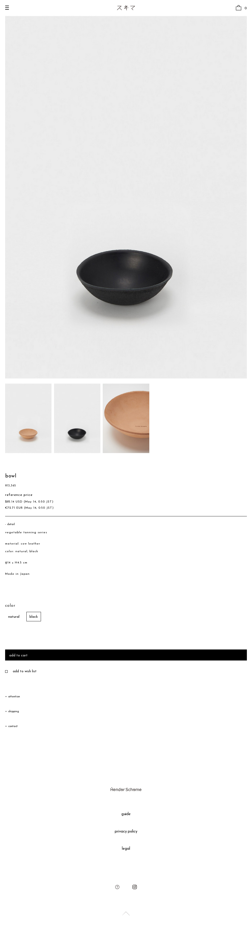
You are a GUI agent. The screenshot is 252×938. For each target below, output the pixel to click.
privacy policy (126, 832)
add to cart (18, 655)
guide (126, 814)
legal (126, 849)
